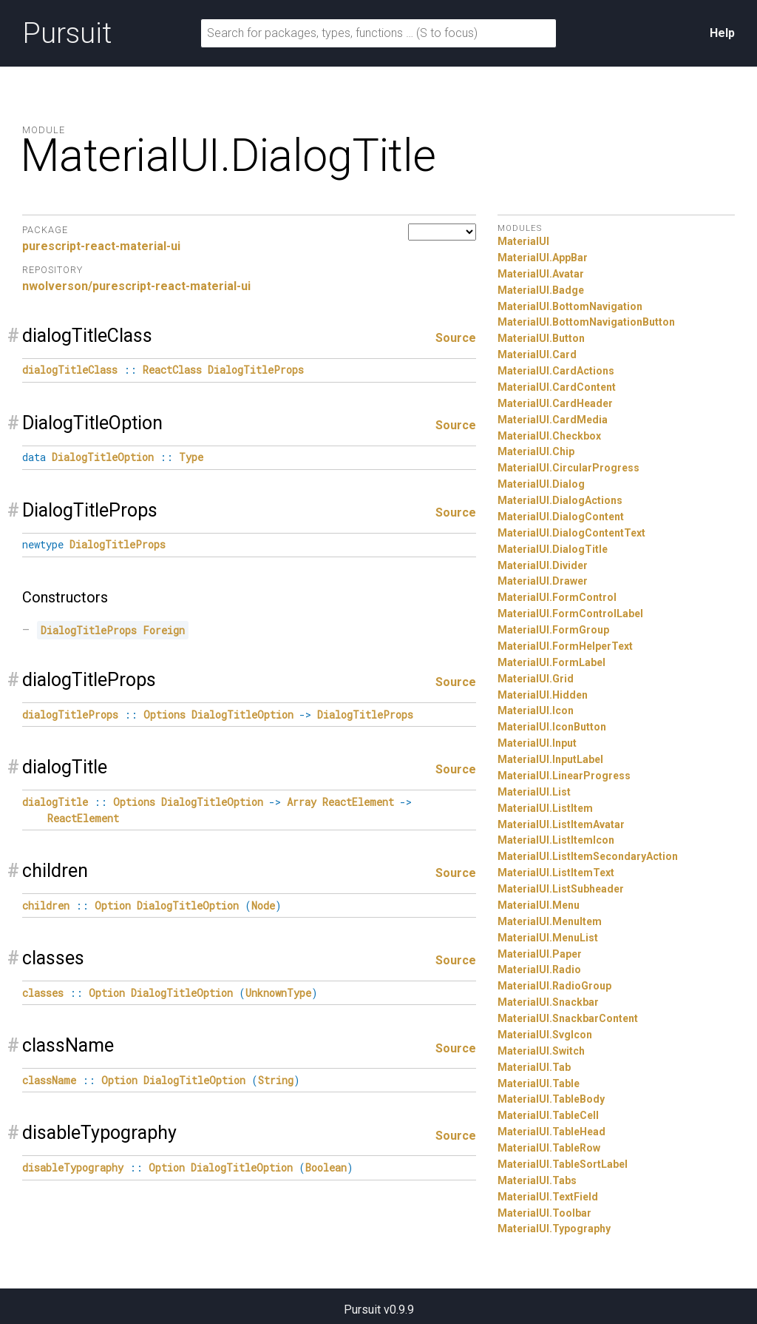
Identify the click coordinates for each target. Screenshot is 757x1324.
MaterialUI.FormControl (557, 597)
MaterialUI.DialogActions (560, 500)
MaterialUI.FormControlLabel (570, 613)
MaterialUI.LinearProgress (564, 776)
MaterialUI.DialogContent (561, 516)
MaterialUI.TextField (548, 1197)
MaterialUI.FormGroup (553, 630)
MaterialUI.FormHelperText (565, 646)
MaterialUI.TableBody (551, 1099)
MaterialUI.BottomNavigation (570, 306)
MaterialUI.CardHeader (555, 403)
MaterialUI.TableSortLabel (563, 1164)
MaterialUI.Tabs (537, 1180)
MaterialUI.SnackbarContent (568, 1018)
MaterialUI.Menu (539, 905)
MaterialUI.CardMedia (553, 420)
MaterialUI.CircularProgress (568, 468)
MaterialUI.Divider (543, 565)
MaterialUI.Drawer (543, 581)
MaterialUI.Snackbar (548, 1002)
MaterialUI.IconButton (552, 727)
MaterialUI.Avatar (541, 274)
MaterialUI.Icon (536, 710)
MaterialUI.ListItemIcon (556, 840)
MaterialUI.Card (537, 354)
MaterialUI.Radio (539, 969)
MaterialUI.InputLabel (550, 759)
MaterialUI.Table (539, 1083)
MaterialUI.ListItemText (556, 872)
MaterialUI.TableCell (548, 1115)
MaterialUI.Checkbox (549, 436)
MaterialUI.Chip (536, 451)
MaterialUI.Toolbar (544, 1213)
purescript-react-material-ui (101, 246)
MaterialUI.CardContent (557, 387)
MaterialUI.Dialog (541, 484)
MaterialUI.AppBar (543, 257)
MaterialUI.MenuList (548, 938)
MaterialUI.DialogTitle (553, 549)
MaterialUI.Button (541, 338)
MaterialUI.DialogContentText (571, 533)
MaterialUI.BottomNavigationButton (586, 322)
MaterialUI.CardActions (556, 371)
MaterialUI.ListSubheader (561, 889)
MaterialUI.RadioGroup (554, 986)
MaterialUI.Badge (541, 290)
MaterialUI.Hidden (543, 695)
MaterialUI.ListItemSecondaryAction (588, 856)
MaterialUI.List (534, 792)
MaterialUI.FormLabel (551, 662)
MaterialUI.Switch (541, 1051)
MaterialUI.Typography (554, 1228)
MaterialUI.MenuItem (550, 921)
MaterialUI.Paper (540, 954)
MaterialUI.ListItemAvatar (561, 824)
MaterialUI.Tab (534, 1067)
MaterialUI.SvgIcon (545, 1035)
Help (722, 33)
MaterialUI (523, 241)
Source (455, 338)
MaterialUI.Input (537, 743)
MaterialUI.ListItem (545, 808)
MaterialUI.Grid (536, 679)
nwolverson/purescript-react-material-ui (136, 286)
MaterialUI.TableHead (551, 1132)
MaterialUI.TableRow (549, 1148)
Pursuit (67, 33)
